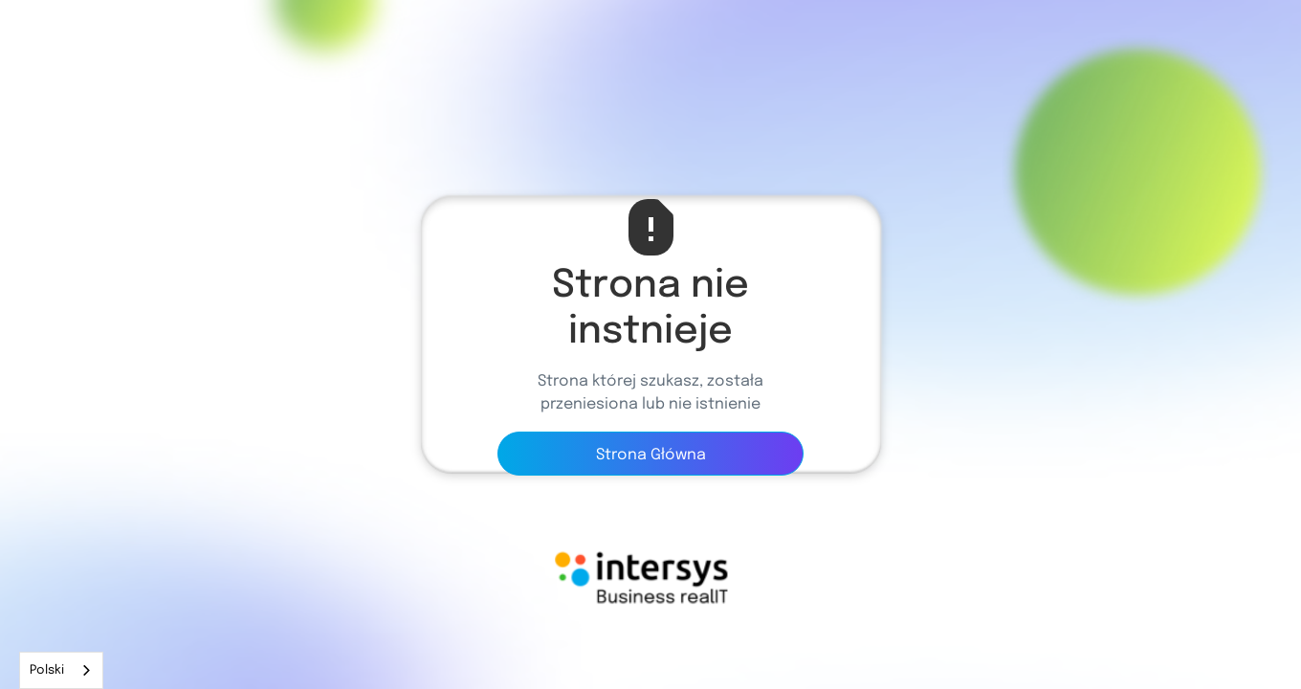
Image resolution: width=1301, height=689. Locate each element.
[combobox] (61, 670)
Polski (47, 670)
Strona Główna (651, 455)
